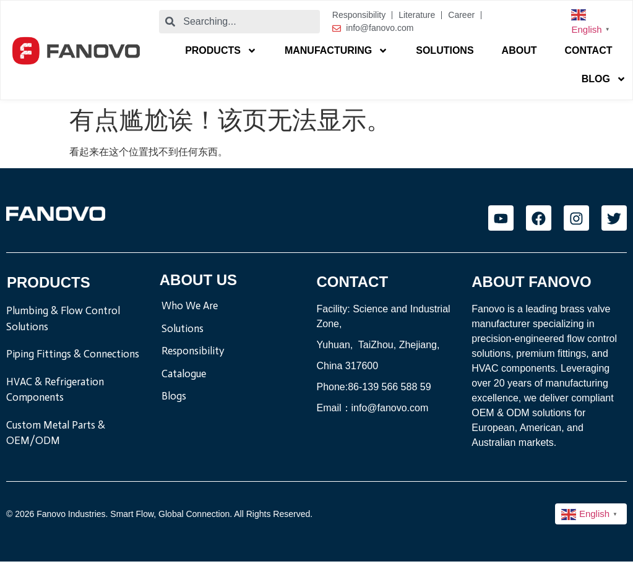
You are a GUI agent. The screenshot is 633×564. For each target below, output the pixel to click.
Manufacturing (336, 51)
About (519, 50)
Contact (588, 50)
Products (221, 51)
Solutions (444, 50)
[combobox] (239, 21)
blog (604, 79)
